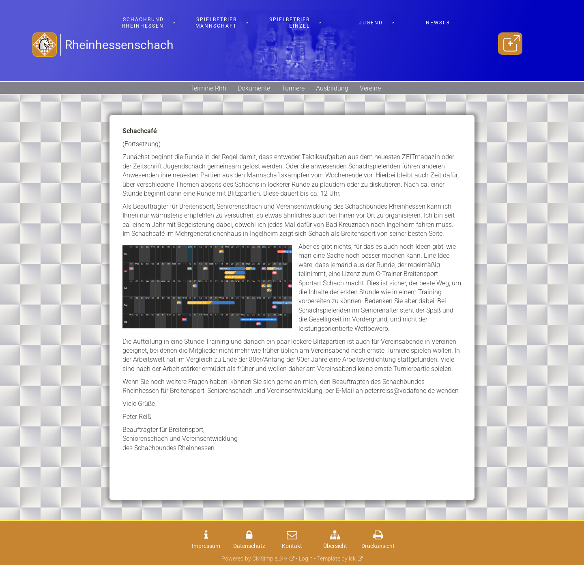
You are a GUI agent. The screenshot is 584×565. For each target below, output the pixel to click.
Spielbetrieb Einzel (289, 23)
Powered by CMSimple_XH (254, 558)
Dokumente (254, 88)
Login (306, 558)
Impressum (206, 546)
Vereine (370, 88)
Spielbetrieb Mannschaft (216, 23)
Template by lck (336, 558)
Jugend (371, 23)
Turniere (293, 88)
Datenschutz (249, 546)
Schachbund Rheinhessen (143, 23)
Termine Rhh (208, 88)
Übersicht (335, 546)
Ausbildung (332, 88)
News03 (438, 23)
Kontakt (292, 546)
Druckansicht (378, 546)
